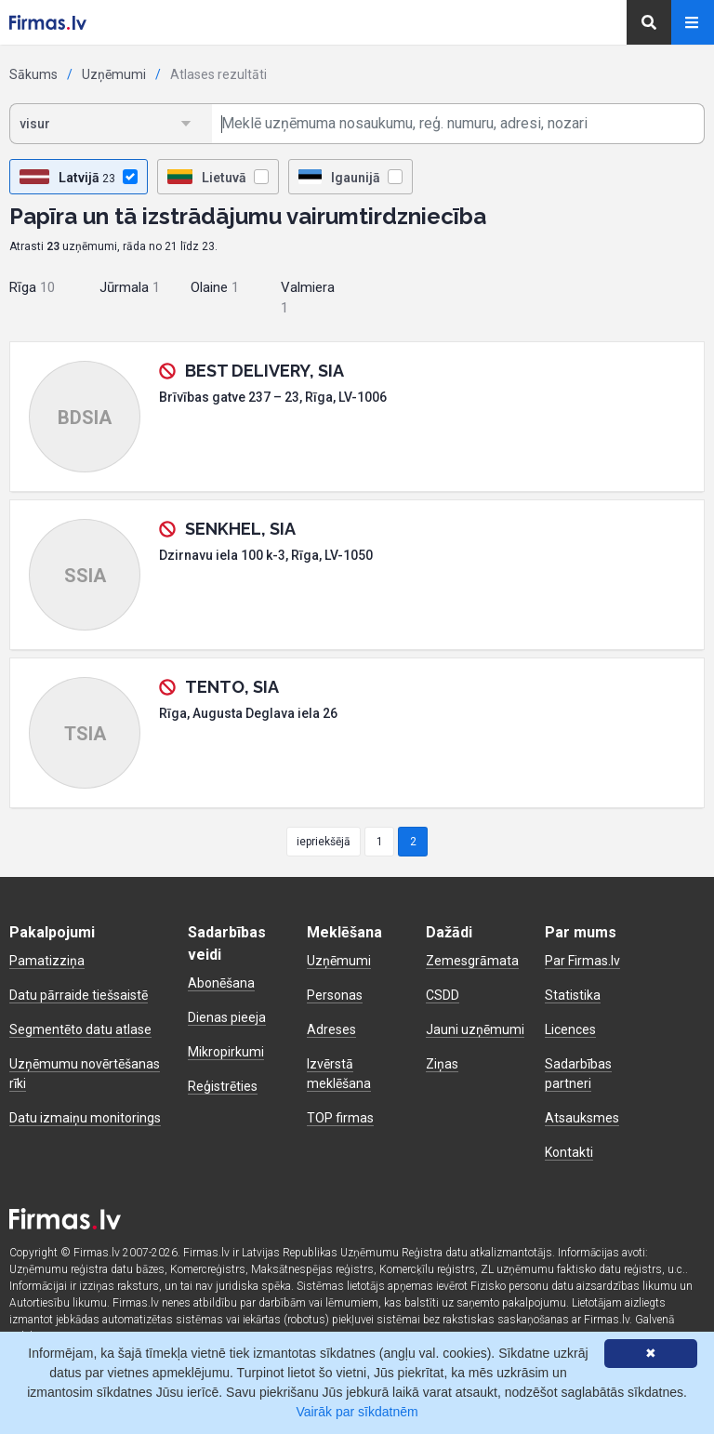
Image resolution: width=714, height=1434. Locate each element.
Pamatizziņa (47, 960)
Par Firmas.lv (582, 960)
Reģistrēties (223, 1086)
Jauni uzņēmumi (475, 1029)
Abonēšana (221, 983)
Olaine (215, 287)
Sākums (33, 74)
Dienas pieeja (227, 1017)
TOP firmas (340, 1117)
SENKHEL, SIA (240, 528)
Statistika (573, 995)
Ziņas (442, 1063)
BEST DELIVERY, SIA (264, 370)
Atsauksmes (582, 1117)
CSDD (442, 995)
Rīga (32, 287)
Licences (570, 1029)
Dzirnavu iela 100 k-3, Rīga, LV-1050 (266, 555)
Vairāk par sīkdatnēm (356, 1411)
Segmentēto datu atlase (80, 1029)
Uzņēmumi (114, 74)
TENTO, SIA (232, 687)
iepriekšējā (323, 841)
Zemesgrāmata (472, 960)
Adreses (331, 1029)
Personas (335, 995)
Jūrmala (129, 287)
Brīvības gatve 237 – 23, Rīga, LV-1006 (273, 397)
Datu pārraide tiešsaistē (78, 995)
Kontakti (569, 1152)
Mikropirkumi (226, 1051)
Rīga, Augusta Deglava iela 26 (248, 713)
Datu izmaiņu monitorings (85, 1117)
